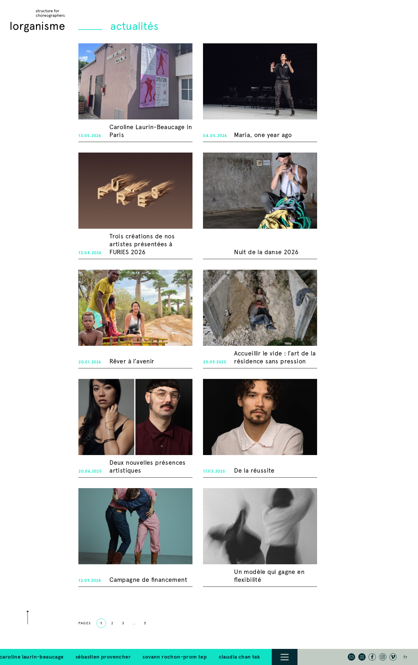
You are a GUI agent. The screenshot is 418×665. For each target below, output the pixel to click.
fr (405, 657)
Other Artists (300, 657)
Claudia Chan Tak (207, 657)
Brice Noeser (256, 657)
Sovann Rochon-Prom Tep (142, 657)
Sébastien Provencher (70, 657)
